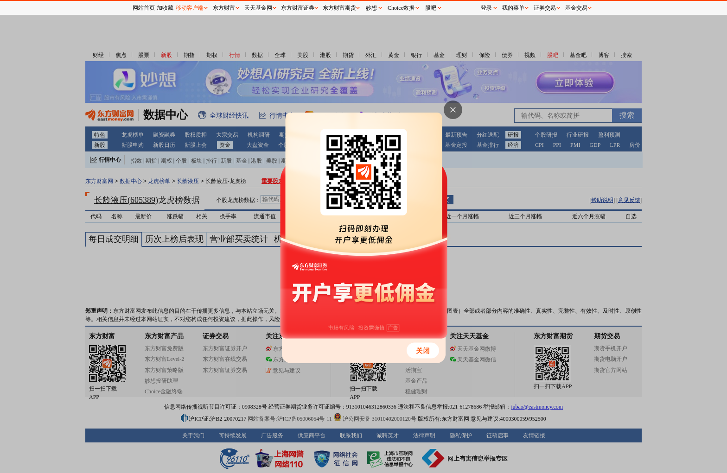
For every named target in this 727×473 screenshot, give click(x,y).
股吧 (430, 8)
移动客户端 (190, 8)
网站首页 (144, 8)
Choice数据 (401, 8)
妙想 (371, 8)
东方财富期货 (339, 8)
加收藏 (165, 8)
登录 (486, 8)
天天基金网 (258, 8)
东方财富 (224, 8)
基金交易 (576, 8)
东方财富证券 (297, 8)
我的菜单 (513, 8)
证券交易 (545, 8)
